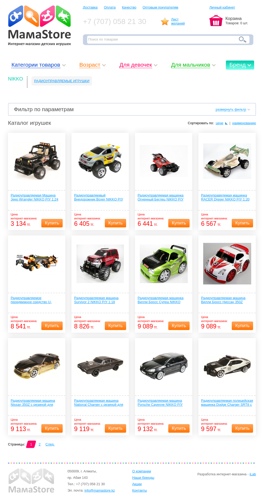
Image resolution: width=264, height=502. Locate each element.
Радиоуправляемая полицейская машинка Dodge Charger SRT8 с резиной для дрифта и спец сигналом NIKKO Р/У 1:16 (227, 403)
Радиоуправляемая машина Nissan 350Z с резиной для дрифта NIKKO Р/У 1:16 (33, 403)
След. (50, 444)
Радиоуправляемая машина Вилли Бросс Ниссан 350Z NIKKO (223, 300)
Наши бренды (143, 478)
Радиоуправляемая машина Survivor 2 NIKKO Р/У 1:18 (96, 300)
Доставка (90, 7)
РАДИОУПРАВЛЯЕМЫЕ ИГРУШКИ (61, 81)
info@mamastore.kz (100, 490)
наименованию (244, 123)
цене (219, 123)
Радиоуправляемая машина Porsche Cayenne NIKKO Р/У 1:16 (160, 403)
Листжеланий (178, 21)
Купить (52, 223)
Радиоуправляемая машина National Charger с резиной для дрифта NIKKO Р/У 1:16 (98, 403)
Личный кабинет (222, 7)
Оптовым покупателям (160, 7)
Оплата (110, 7)
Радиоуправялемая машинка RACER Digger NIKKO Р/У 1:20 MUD (225, 197)
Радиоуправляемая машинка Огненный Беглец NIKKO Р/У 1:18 (160, 197)
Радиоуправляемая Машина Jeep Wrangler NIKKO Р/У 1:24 (34, 197)
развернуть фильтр (231, 109)
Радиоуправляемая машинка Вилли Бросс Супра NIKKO (160, 300)
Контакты (139, 490)
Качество (129, 7)
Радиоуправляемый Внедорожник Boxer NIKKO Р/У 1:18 (98, 197)
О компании (141, 471)
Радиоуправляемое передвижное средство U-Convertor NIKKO (31, 300)
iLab (253, 474)
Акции (137, 484)
